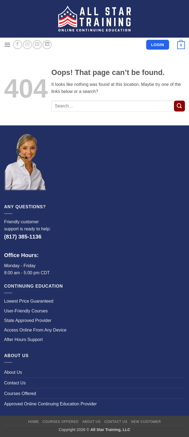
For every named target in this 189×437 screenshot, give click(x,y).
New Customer (146, 422)
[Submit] (179, 106)
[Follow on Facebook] (17, 44)
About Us (13, 372)
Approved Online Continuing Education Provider (50, 404)
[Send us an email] (37, 44)
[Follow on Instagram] (27, 44)
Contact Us (15, 383)
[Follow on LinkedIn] (47, 44)
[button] (7, 44)
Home (33, 422)
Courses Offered (20, 393)
